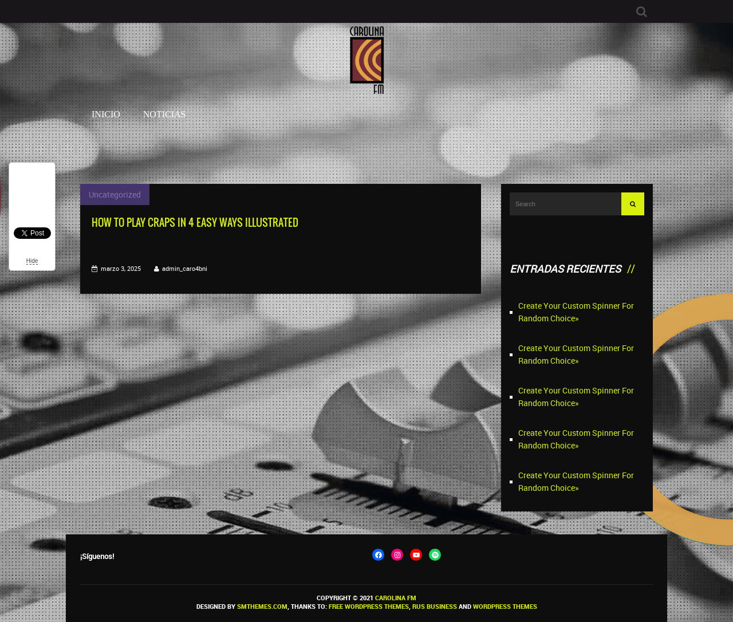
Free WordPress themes (369, 606)
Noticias (164, 114)
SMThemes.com (262, 606)
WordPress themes (505, 606)
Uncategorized (115, 194)
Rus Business (434, 606)
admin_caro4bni (184, 268)
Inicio (106, 114)
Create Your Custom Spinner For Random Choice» (576, 312)
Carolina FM (395, 597)
